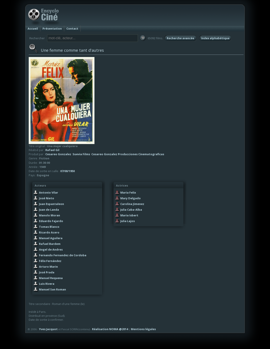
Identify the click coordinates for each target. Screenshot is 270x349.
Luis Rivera (46, 284)
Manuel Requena (51, 278)
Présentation (52, 28)
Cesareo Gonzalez (58, 154)
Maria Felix (128, 192)
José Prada (46, 272)
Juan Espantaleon (51, 204)
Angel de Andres (51, 249)
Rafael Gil (52, 150)
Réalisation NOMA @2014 (110, 329)
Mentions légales (143, 329)
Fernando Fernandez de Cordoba (62, 255)
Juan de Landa (49, 210)
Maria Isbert (129, 215)
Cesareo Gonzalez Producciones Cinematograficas (127, 154)
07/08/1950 (67, 171)
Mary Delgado (130, 198)
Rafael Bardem (49, 244)
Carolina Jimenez (132, 204)
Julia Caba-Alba (131, 210)
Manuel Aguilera (50, 238)
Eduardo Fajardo (51, 221)
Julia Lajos (127, 221)
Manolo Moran (49, 215)
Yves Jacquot (48, 329)
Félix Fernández (50, 261)
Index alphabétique (215, 38)
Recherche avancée (180, 38)
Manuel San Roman (52, 289)
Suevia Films (81, 154)
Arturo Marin (48, 267)
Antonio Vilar (48, 192)
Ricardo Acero (49, 232)
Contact (72, 28)
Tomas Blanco (49, 227)
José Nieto (46, 198)
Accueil (33, 28)
